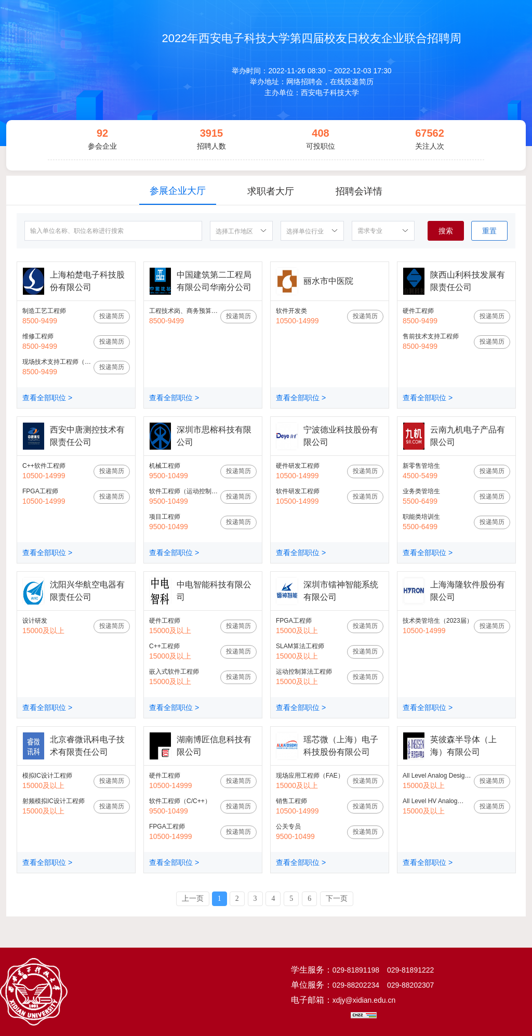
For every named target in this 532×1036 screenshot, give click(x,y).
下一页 (337, 898)
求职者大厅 (270, 191)
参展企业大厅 (178, 191)
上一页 (193, 898)
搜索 (445, 231)
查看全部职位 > (47, 398)
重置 (489, 231)
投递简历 (111, 316)
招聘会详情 (359, 191)
